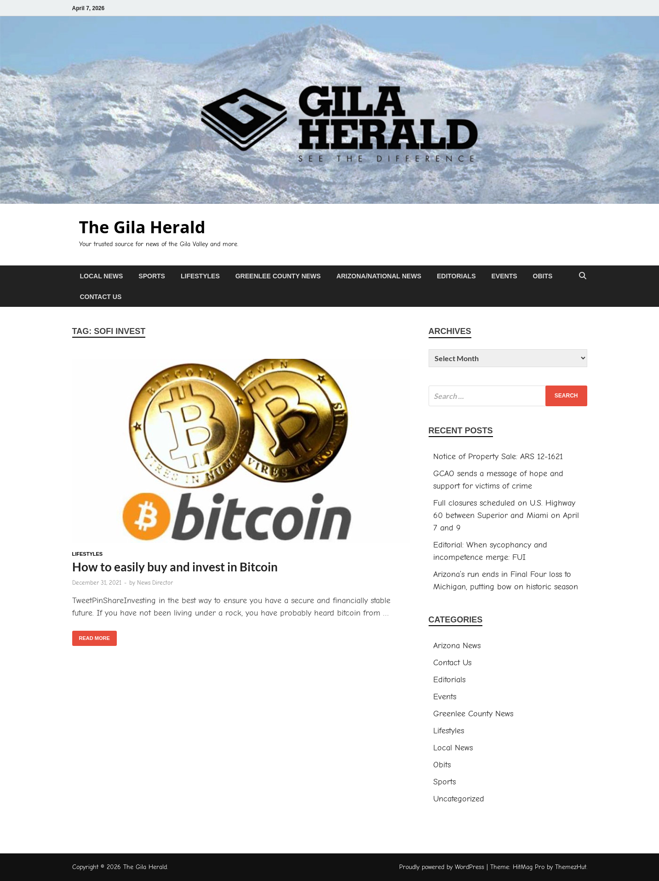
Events (504, 276)
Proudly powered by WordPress (441, 867)
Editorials (456, 276)
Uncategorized (458, 799)
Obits (543, 276)
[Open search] (583, 276)
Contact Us (101, 296)
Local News (101, 276)
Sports (151, 276)
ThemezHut (570, 867)
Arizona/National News (378, 276)
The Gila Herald (142, 227)
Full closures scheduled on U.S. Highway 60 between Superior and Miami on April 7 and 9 (506, 515)
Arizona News (457, 646)
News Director (155, 582)
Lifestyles (200, 276)
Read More (91, 636)
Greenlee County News (278, 276)
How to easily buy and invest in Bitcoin (175, 566)
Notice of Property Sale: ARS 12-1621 (498, 456)
